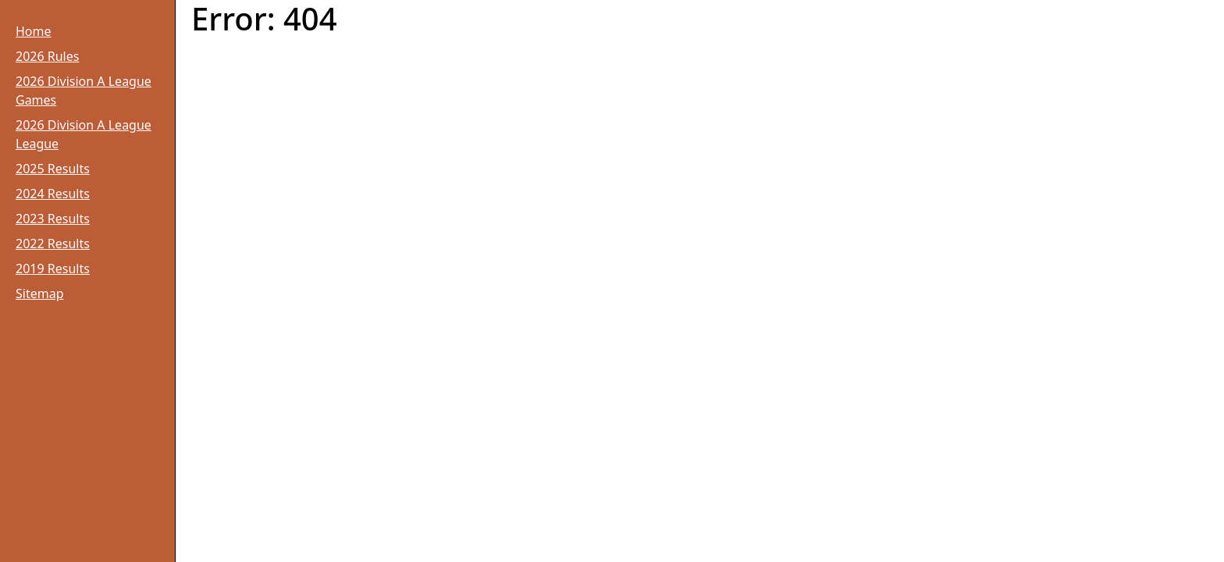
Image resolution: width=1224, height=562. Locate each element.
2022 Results (53, 243)
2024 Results (53, 193)
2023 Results (53, 218)
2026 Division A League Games (83, 90)
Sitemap (40, 293)
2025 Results (53, 168)
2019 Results (53, 268)
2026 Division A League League (83, 134)
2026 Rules (47, 56)
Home (34, 31)
